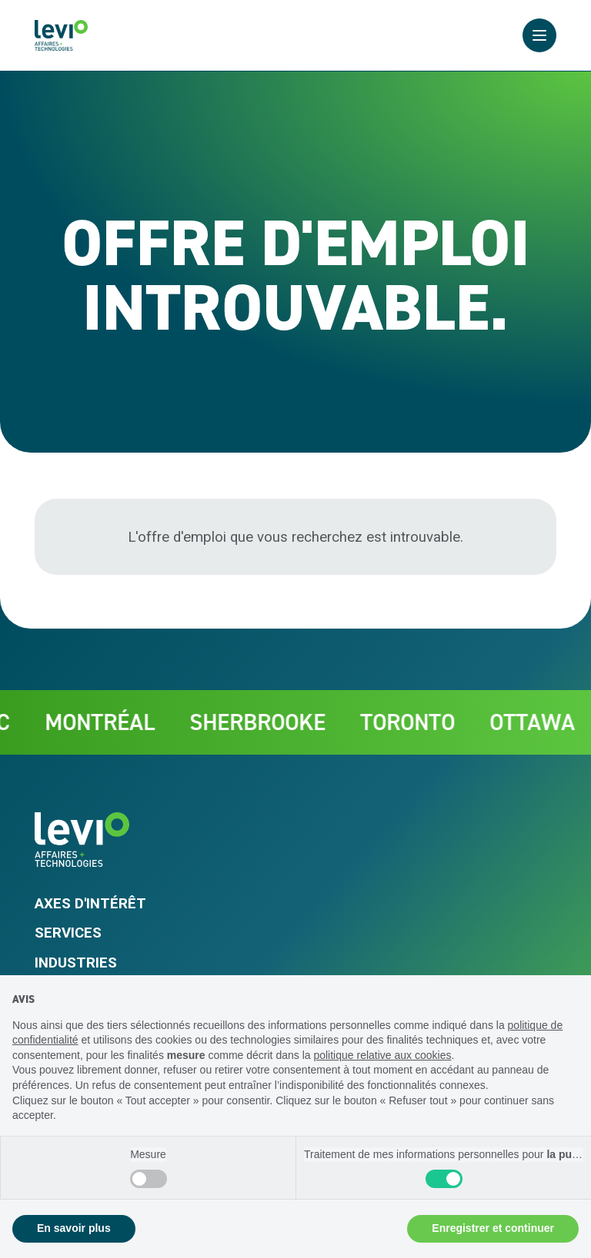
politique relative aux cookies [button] (382, 1055)
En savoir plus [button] (74, 1228)
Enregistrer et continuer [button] (493, 1228)
